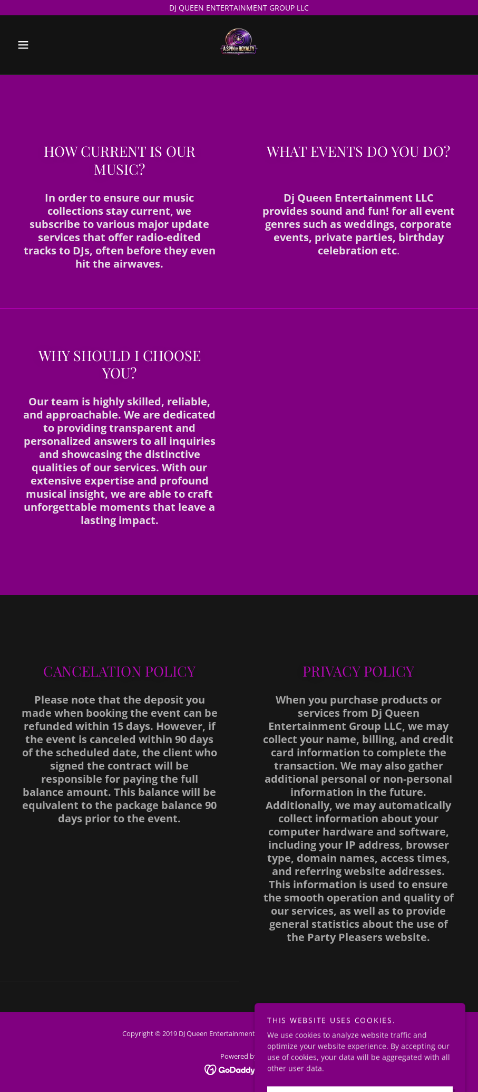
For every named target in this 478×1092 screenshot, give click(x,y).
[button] (47, 44)
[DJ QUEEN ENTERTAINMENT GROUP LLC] (239, 7)
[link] (239, 45)
